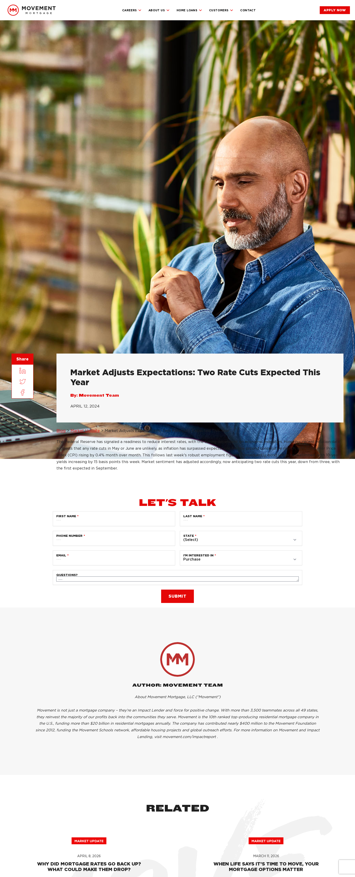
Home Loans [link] (189, 10)
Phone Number (69, 535)
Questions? (67, 574)
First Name (66, 516)
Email (61, 555)
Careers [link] (132, 10)
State (188, 535)
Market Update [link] (85, 430)
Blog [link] (61, 430)
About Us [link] (159, 10)
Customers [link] (221, 10)
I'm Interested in (198, 555)
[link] (31, 10)
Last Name (192, 516)
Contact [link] (248, 10)
